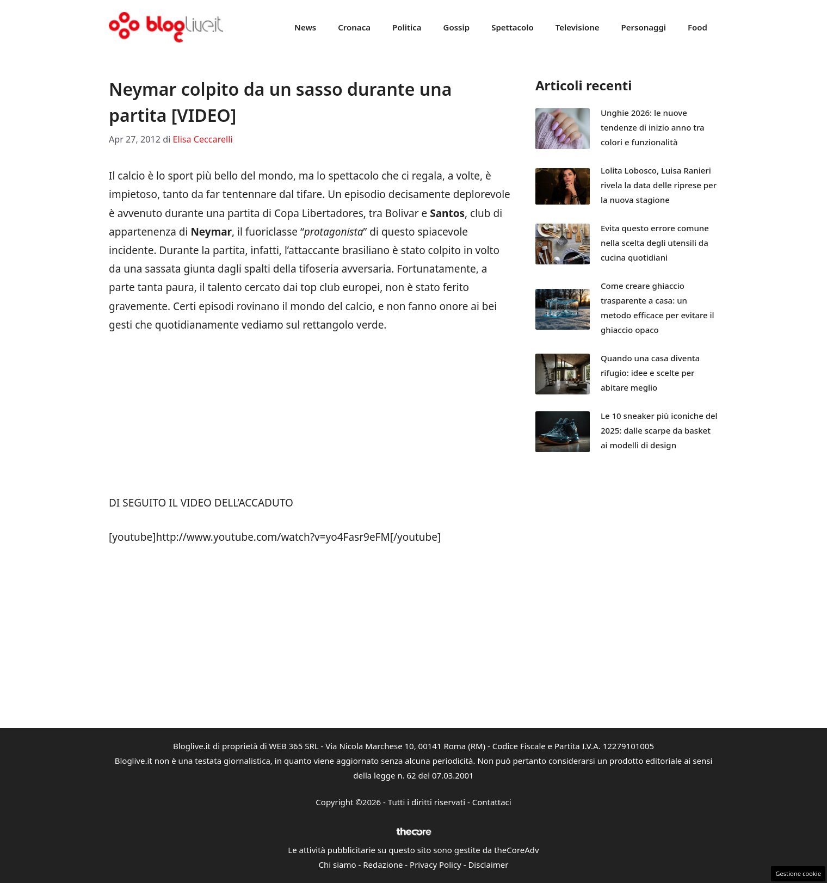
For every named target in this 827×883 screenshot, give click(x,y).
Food (697, 27)
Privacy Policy (435, 864)
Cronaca (354, 27)
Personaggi (643, 27)
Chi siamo (337, 864)
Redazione (383, 864)
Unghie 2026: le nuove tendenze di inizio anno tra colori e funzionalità (653, 127)
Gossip (456, 27)
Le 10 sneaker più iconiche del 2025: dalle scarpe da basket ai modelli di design (659, 430)
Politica (407, 27)
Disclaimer (488, 864)
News (305, 27)
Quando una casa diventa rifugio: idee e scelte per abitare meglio (650, 373)
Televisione (578, 27)
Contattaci (491, 801)
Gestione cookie (798, 873)
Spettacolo (512, 27)
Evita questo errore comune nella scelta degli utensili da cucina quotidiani (655, 243)
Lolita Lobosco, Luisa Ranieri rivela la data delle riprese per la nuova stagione (659, 185)
